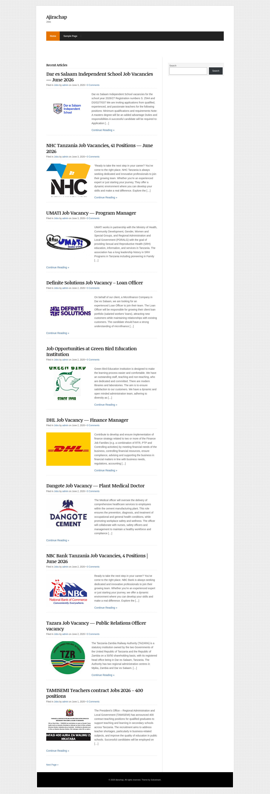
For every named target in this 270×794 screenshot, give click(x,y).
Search (172, 65)
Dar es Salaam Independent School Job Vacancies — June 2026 (99, 76)
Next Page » (52, 764)
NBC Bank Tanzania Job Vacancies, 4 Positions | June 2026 (97, 558)
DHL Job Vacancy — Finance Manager (87, 420)
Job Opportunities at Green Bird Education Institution (91, 351)
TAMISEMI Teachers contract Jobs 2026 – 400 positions (94, 693)
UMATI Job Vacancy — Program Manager (91, 212)
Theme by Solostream (151, 780)
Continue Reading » (103, 130)
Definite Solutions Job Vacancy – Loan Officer (94, 282)
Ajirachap (56, 17)
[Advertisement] (113, 49)
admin (65, 85)
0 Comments (93, 85)
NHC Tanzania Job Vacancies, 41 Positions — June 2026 (99, 148)
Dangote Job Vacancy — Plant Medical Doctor (95, 485)
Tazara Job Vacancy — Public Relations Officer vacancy (96, 626)
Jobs (56, 85)
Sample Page (70, 36)
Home (53, 36)
